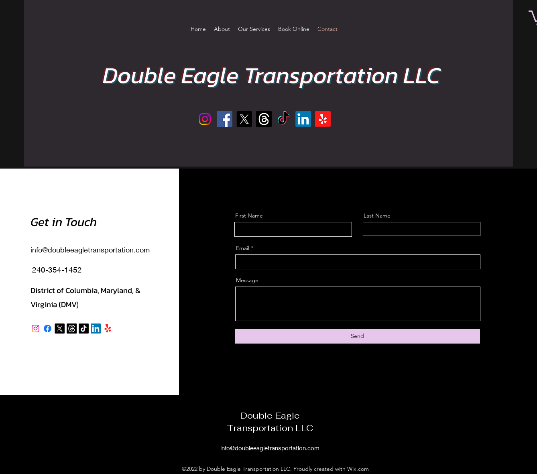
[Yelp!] (323, 119)
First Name (249, 215)
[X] (244, 119)
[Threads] (264, 119)
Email (242, 248)
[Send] (357, 336)
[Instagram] (205, 119)
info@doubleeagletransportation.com (90, 249)
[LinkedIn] (303, 119)
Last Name (377, 215)
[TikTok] (283, 119)
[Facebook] (224, 119)
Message (247, 280)
